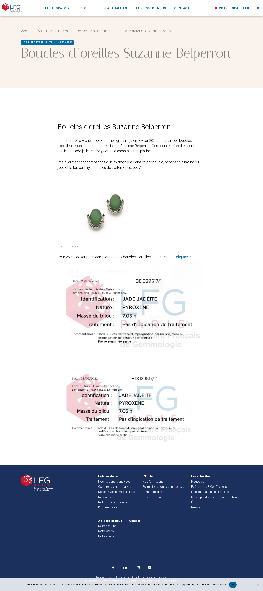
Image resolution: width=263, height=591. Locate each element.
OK (233, 584)
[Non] (258, 585)
